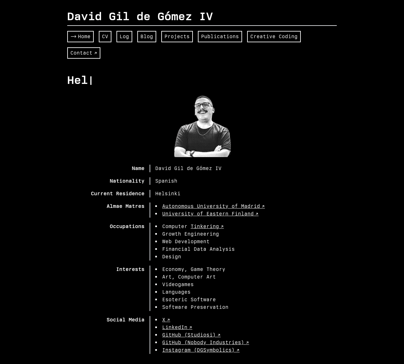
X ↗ (166, 320)
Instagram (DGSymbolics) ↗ (201, 350)
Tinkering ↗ (207, 226)
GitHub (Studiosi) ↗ (191, 335)
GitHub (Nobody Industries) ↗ (205, 342)
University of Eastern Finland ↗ (210, 214)
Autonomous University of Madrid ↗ (213, 206)
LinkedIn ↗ (177, 327)
